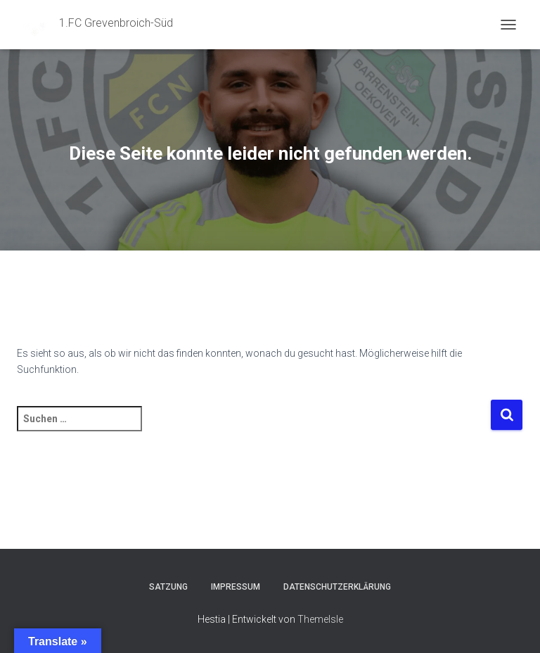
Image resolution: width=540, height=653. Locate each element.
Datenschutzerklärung (337, 587)
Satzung (168, 587)
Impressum (235, 587)
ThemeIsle (320, 619)
